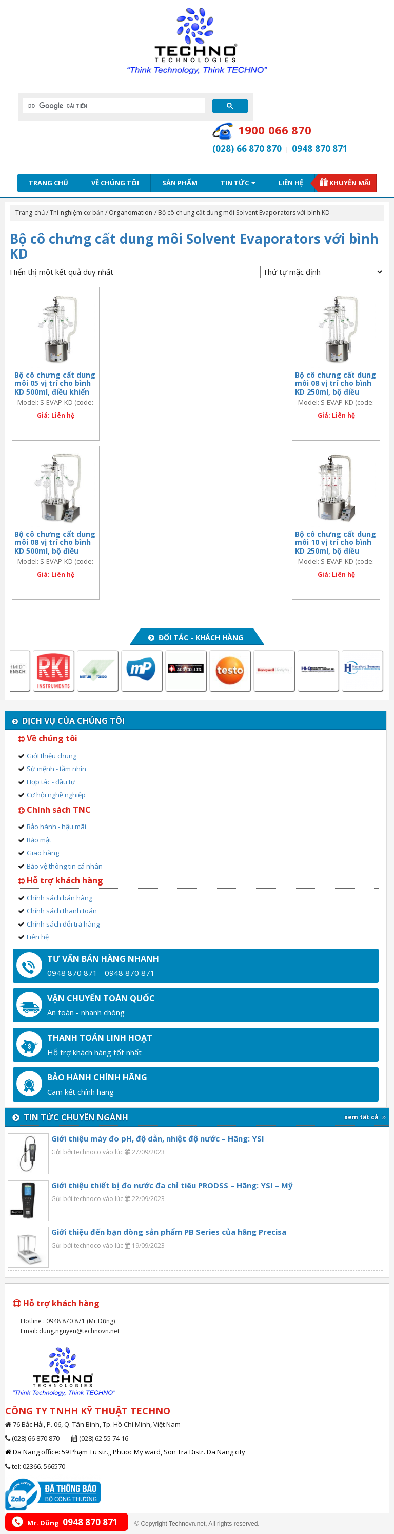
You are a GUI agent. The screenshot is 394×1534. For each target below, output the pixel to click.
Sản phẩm (180, 182)
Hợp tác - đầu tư (51, 781)
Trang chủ (48, 182)
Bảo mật (39, 839)
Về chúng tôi (115, 182)
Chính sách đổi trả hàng (63, 924)
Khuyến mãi (350, 182)
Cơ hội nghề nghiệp (56, 794)
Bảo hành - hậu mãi (56, 826)
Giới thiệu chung (51, 755)
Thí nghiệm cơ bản (77, 212)
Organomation (130, 212)
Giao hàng (43, 852)
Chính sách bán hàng (59, 897)
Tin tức (238, 182)
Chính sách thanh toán (62, 910)
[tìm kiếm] (113, 105)
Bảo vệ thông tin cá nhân (65, 866)
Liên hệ (291, 182)
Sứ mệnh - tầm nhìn (56, 768)
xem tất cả (365, 1117)
